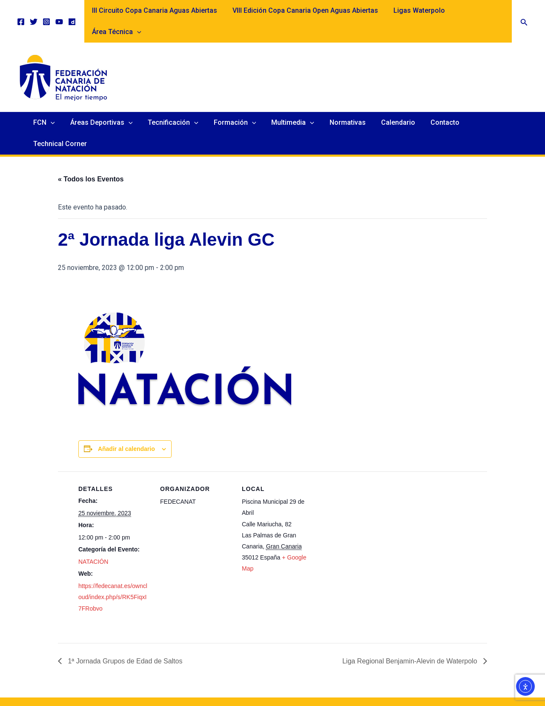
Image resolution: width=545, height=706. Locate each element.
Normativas (345, 101)
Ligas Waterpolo (416, 10)
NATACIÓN (93, 519)
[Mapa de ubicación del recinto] (368, 487)
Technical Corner (494, 101)
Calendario (394, 101)
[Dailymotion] (72, 11)
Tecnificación (176, 101)
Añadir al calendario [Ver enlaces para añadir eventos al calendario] (126, 406)
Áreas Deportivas (106, 101)
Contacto (439, 101)
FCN (50, 101)
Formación (236, 101)
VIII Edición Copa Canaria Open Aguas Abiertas (304, 10)
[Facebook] (21, 11)
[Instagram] (46, 11)
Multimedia (292, 101)
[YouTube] (59, 11)
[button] (524, 11)
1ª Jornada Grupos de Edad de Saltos (124, 618)
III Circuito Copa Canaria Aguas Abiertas (155, 10)
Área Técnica (480, 10)
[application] (500, 10)
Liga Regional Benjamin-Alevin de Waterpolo (410, 618)
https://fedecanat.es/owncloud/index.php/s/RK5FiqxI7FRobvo (112, 554)
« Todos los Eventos (90, 136)
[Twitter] (33, 11)
